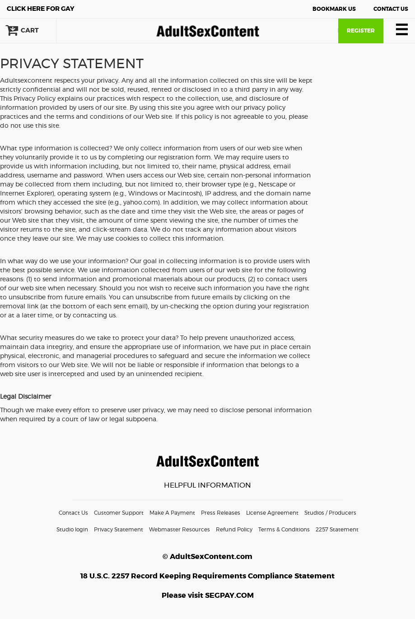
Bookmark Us (334, 9)
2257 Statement (337, 529)
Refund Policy (234, 529)
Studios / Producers (330, 513)
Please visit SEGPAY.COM (208, 595)
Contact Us (390, 9)
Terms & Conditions (284, 529)
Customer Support (119, 513)
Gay (41, 9)
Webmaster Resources (179, 529)
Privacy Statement (118, 529)
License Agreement (272, 513)
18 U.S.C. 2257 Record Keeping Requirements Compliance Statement (207, 576)
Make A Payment (172, 513)
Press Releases (220, 513)
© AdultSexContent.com (207, 556)
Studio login (72, 529)
